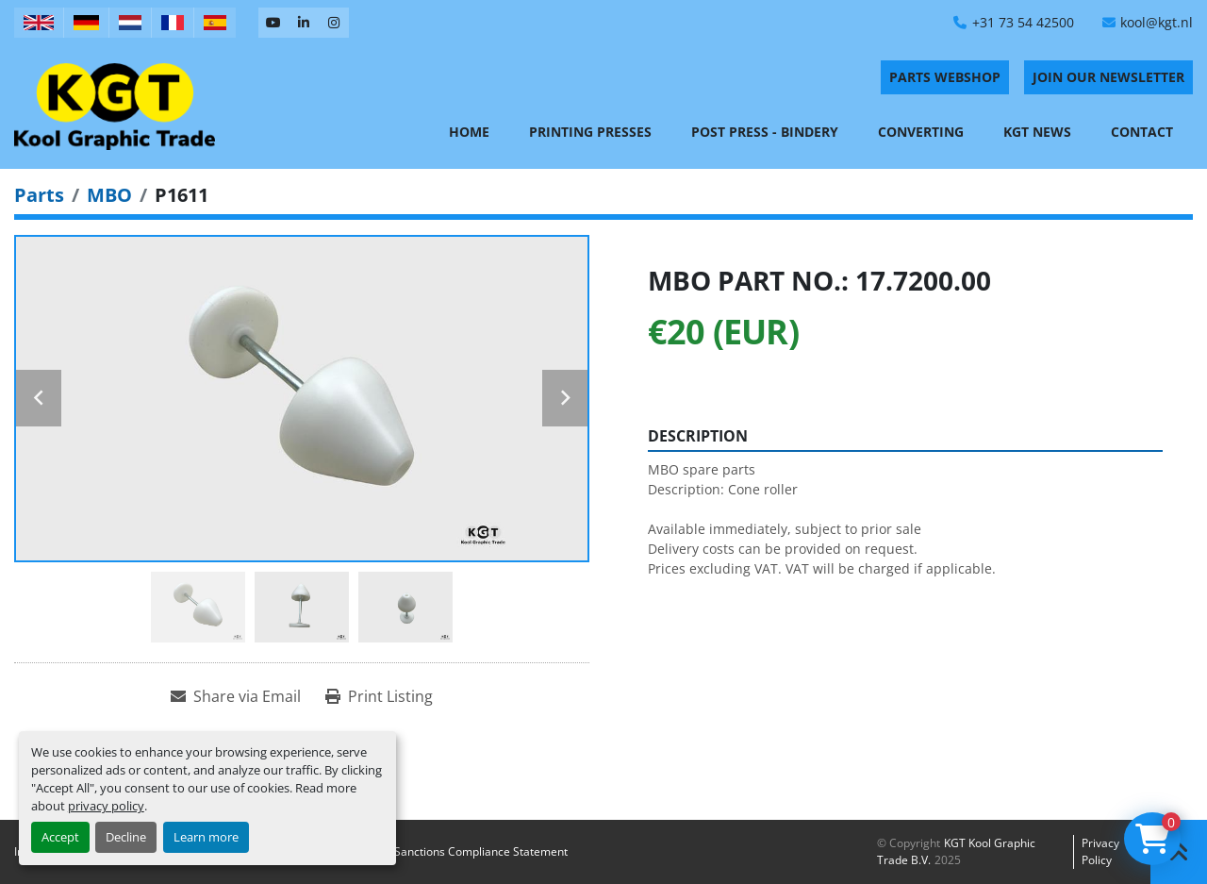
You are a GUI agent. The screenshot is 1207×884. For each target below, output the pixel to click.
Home (469, 132)
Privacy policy (1100, 851)
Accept (60, 836)
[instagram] (334, 23)
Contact (1142, 132)
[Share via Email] (235, 696)
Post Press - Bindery (764, 132)
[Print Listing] (379, 696)
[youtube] (273, 23)
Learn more (206, 836)
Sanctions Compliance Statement (481, 851)
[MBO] (109, 195)
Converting (921, 132)
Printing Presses (590, 132)
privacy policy (106, 805)
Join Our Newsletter (1108, 77)
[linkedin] (304, 23)
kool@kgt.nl (1156, 22)
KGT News (1037, 132)
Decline (126, 836)
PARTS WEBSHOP (944, 77)
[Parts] (39, 195)
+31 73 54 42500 (1023, 22)
